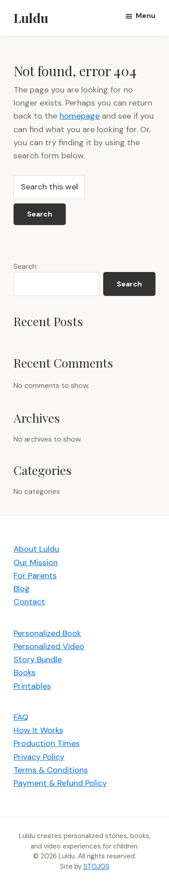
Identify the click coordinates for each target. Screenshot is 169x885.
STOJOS (96, 866)
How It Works (38, 730)
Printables (32, 686)
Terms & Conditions (51, 770)
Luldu (31, 17)
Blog (22, 588)
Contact (29, 601)
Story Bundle (38, 659)
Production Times (47, 743)
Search (25, 266)
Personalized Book (47, 633)
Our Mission (36, 562)
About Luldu (36, 549)
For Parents (35, 575)
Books (25, 672)
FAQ (21, 717)
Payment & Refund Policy (60, 783)
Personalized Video (49, 646)
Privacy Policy (39, 756)
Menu (145, 15)
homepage (79, 116)
